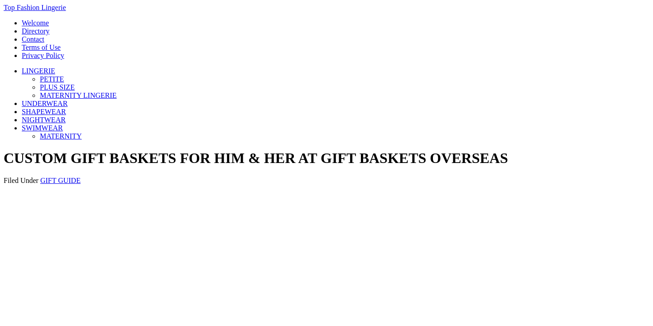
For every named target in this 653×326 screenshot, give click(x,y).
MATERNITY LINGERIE (78, 95)
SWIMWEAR (42, 128)
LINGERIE (38, 71)
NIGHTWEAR (44, 120)
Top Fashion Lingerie (35, 7)
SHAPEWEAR (44, 111)
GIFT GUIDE (60, 180)
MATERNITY (61, 136)
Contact (33, 39)
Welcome (35, 23)
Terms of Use (41, 47)
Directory (35, 31)
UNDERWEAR (44, 103)
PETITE (52, 79)
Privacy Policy (43, 55)
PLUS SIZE (57, 87)
